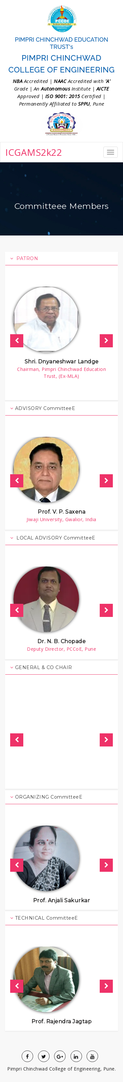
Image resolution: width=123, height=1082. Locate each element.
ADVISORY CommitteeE (42, 408)
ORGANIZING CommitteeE (46, 797)
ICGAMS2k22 (33, 152)
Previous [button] (16, 340)
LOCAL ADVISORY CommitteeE (52, 538)
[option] (61, 334)
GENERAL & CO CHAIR (41, 667)
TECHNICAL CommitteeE (44, 918)
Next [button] (106, 340)
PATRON (24, 258)
